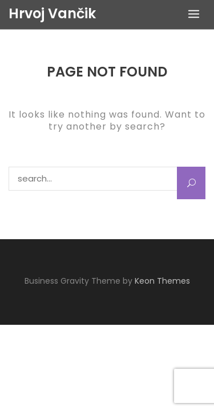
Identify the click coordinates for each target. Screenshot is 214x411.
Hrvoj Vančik (52, 14)
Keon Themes (162, 281)
